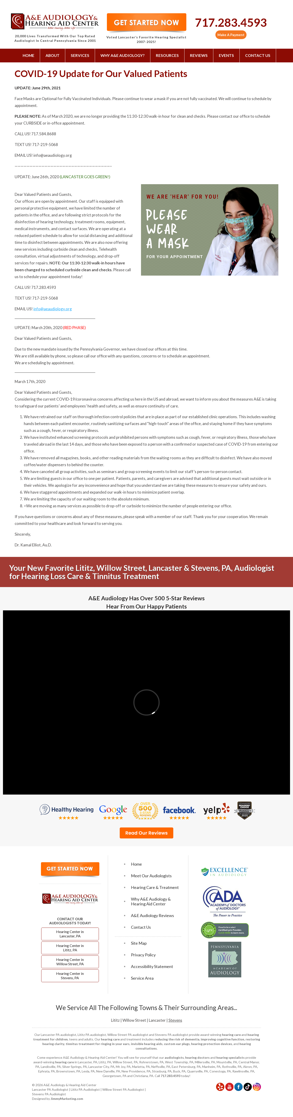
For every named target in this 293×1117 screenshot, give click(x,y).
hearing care (231, 1035)
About (53, 55)
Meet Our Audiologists (151, 875)
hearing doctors (197, 1057)
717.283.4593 (231, 22)
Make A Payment (230, 35)
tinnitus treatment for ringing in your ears (98, 1044)
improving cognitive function (222, 1039)
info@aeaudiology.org (52, 308)
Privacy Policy (143, 954)
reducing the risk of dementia (177, 1039)
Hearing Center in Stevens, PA (70, 975)
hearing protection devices (211, 1044)
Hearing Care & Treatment (155, 887)
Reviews (199, 55)
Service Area (142, 978)
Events (226, 55)
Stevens (175, 1020)
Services (80, 55)
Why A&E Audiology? (122, 55)
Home (28, 55)
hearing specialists (230, 1057)
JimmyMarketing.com (67, 1099)
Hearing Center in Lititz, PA (70, 947)
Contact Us (257, 55)
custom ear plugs (177, 1044)
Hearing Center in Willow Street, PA (70, 961)
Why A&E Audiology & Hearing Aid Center (151, 901)
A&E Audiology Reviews (152, 915)
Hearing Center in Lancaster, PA (70, 933)
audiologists (174, 1057)
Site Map (139, 943)
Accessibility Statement (152, 966)
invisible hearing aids (147, 1044)
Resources (167, 55)
